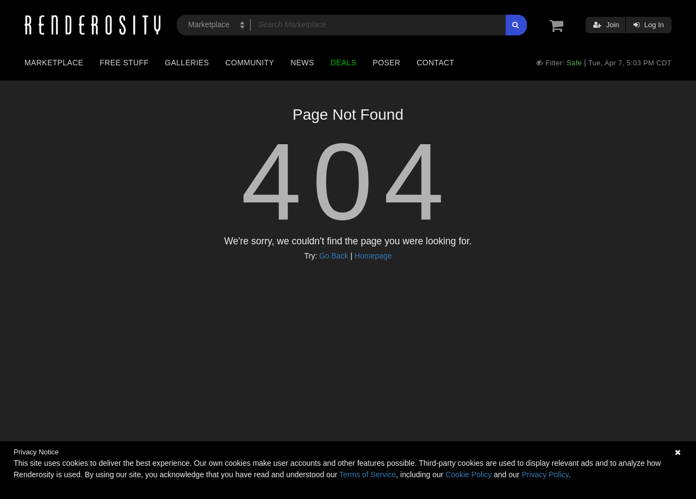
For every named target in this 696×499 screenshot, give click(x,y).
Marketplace (53, 62)
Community (250, 62)
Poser (386, 62)
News (302, 62)
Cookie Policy (468, 474)
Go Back (334, 255)
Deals (344, 62)
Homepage (373, 255)
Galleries (187, 62)
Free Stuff (124, 62)
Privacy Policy (544, 474)
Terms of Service (367, 474)
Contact (435, 62)
